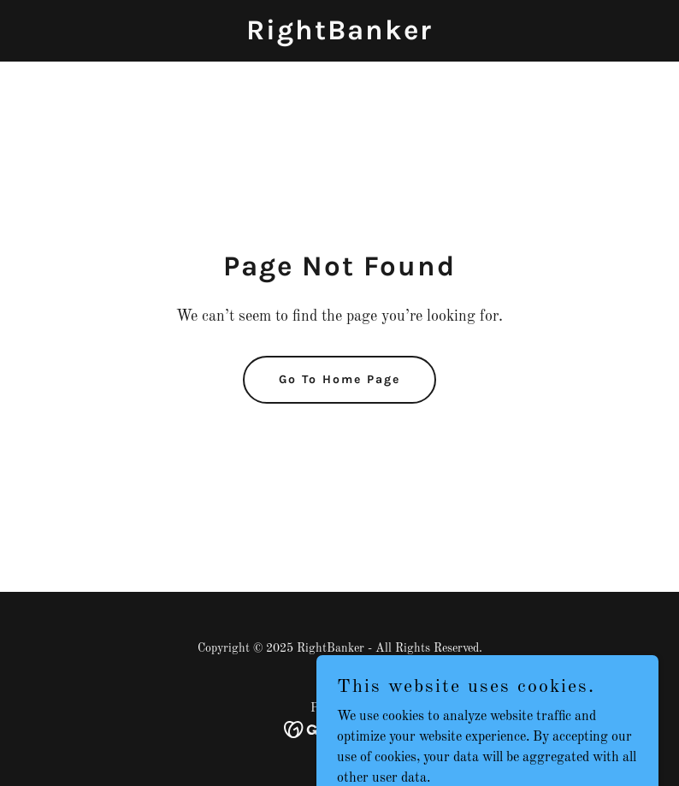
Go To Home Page (339, 379)
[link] (339, 36)
